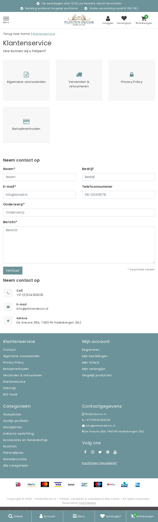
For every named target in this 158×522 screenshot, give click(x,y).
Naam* (9, 169)
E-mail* (9, 186)
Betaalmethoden (16, 369)
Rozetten (10, 446)
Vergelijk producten (97, 375)
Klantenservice (44, 34)
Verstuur (13, 270)
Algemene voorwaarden (21, 356)
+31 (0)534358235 (96, 420)
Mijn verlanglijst (93, 369)
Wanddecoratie (15, 459)
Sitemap (9, 388)
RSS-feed (10, 394)
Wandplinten (12, 427)
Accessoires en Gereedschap (25, 440)
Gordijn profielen (15, 421)
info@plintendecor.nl (98, 425)
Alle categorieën (15, 465)
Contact (9, 350)
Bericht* (10, 222)
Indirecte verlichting (18, 434)
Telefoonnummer (97, 186)
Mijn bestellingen (95, 356)
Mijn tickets (90, 362)
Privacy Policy (13, 362)
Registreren (90, 350)
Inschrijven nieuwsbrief (99, 463)
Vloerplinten (12, 414)
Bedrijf (88, 169)
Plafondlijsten (13, 453)
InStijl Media (87, 503)
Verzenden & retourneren (22, 375)
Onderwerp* (14, 204)
